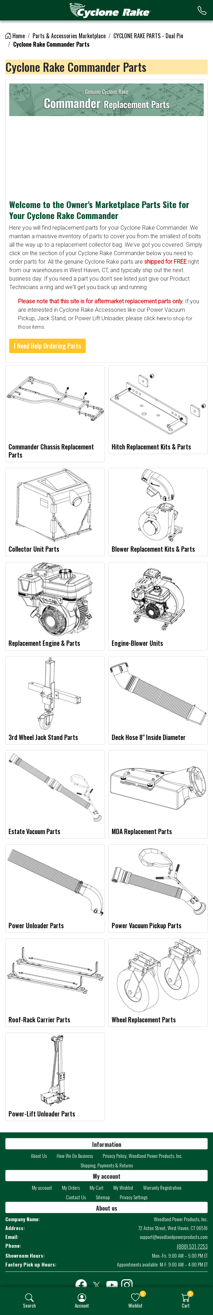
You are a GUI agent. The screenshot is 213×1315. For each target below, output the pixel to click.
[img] (29, 1297)
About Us (39, 1155)
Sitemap (103, 1197)
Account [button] (82, 1305)
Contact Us (76, 1197)
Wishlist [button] (135, 1305)
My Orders (71, 1187)
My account (42, 1187)
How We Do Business (75, 1155)
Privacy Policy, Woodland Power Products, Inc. (143, 1155)
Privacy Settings (133, 1197)
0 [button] (142, 1294)
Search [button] (29, 1305)
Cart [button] (186, 1305)
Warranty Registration (162, 1187)
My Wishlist (123, 1187)
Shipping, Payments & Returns (106, 1165)
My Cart (96, 1187)
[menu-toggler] (14, 10)
